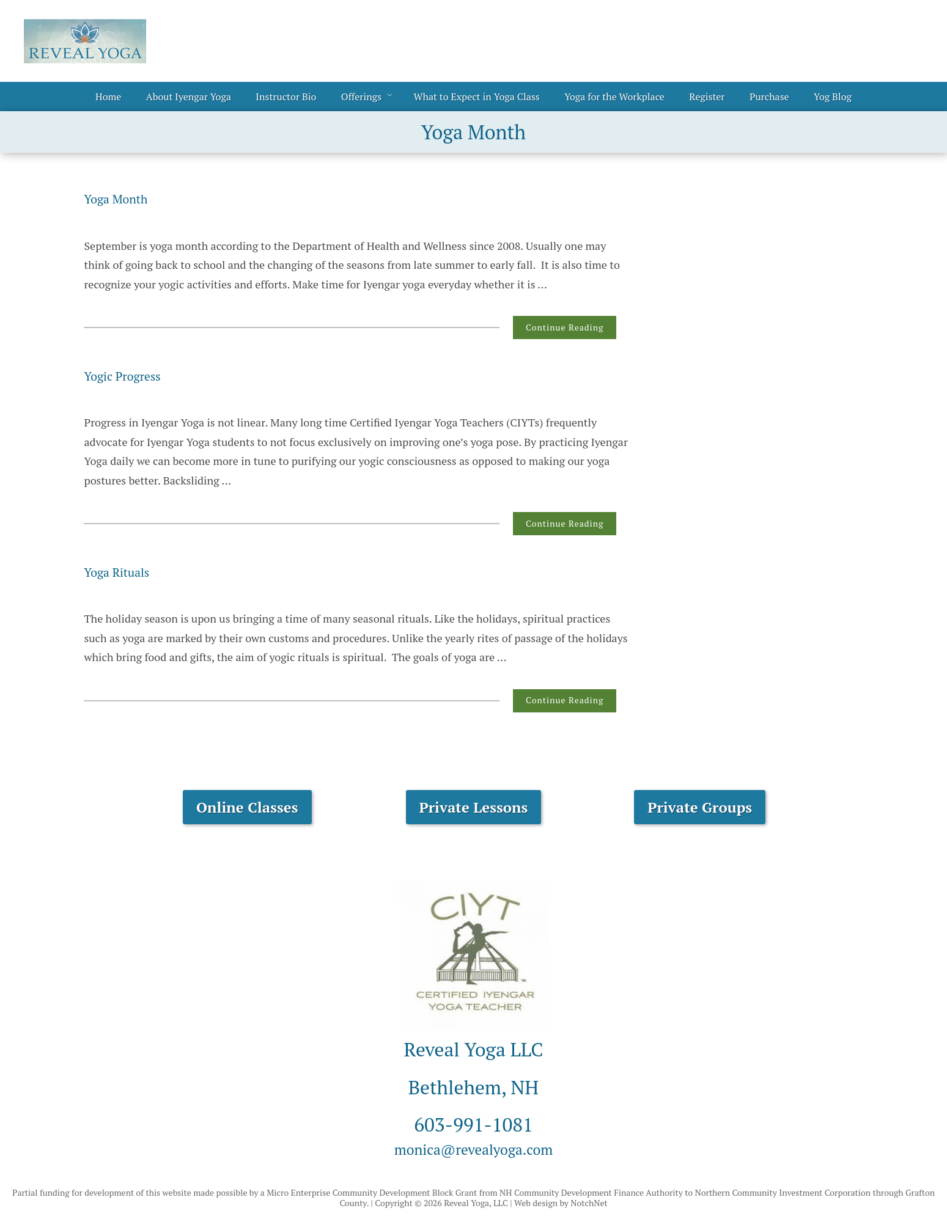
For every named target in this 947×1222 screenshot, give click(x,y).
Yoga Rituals (125, 571)
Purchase (769, 96)
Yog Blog (833, 96)
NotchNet (588, 1203)
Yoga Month (124, 198)
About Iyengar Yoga (188, 96)
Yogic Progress (132, 375)
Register (706, 96)
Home (108, 96)
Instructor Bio (286, 96)
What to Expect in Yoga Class (477, 96)
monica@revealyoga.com (474, 1147)
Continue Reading (564, 327)
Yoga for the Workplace (614, 96)
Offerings (361, 96)
